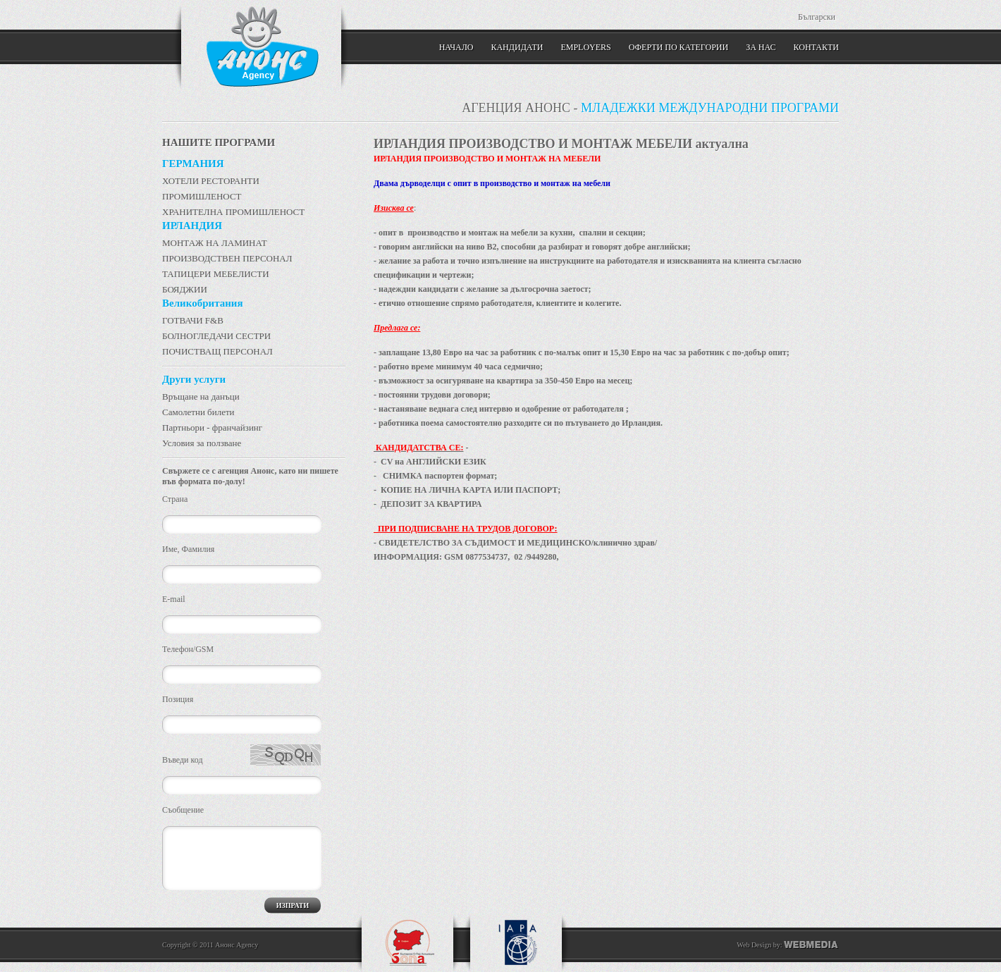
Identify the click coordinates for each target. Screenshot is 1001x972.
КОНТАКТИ (816, 47)
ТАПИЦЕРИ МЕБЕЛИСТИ (215, 274)
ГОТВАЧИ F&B (192, 320)
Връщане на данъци (201, 396)
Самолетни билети (198, 412)
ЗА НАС (760, 47)
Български (816, 17)
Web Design (754, 945)
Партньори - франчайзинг (212, 427)
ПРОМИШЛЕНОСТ (202, 196)
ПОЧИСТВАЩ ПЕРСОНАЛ (217, 351)
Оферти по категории (678, 47)
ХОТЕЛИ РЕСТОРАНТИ (210, 181)
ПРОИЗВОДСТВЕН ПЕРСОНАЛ (227, 258)
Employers (585, 47)
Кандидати (517, 47)
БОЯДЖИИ (184, 289)
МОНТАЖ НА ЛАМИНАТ (214, 243)
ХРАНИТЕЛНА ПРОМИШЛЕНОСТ (233, 212)
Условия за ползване (201, 443)
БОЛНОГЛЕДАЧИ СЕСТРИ (216, 336)
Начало (456, 47)
